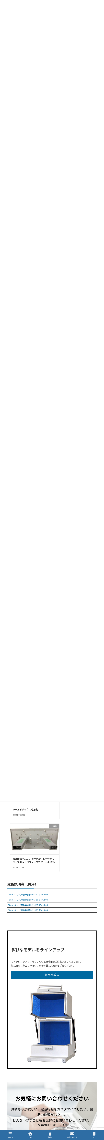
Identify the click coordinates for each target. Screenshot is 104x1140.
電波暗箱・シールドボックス (55, 1047)
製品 (50, 1135)
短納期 (28, 1051)
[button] (52, 845)
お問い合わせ (72, 1135)
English (10, 1126)
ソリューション (14, 1090)
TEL (94, 1135)
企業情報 (11, 1108)
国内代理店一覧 (14, 1102)
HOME (10, 1072)
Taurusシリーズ (32, 1047)
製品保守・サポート (16, 1096)
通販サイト (12, 1120)
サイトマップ (13, 1114)
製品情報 (11, 1078)
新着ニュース (13, 1084)
